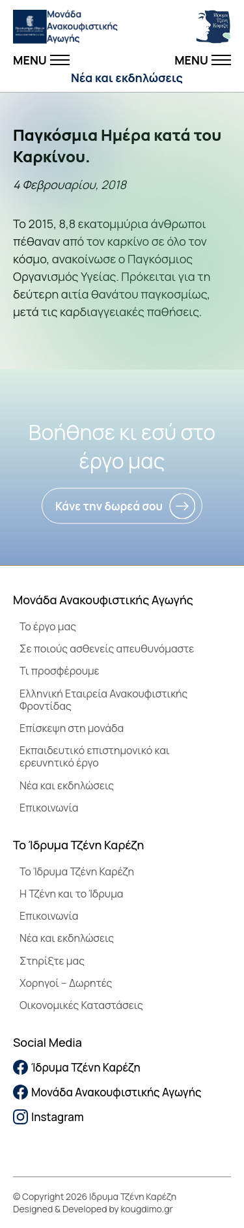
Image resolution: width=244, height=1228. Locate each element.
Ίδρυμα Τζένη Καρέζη (77, 1067)
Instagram (48, 1116)
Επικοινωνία (49, 807)
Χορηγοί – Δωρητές (66, 983)
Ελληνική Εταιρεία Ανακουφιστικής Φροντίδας (103, 699)
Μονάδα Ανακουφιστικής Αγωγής (107, 1092)
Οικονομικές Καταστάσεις (81, 1005)
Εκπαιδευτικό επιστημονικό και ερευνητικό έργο (95, 756)
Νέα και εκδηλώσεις (127, 77)
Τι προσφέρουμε (60, 671)
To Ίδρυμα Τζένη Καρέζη (77, 871)
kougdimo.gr (147, 1209)
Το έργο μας (48, 626)
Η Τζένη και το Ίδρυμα (72, 893)
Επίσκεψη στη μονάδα (72, 728)
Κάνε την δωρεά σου (109, 506)
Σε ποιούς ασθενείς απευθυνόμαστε (107, 648)
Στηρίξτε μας (52, 961)
